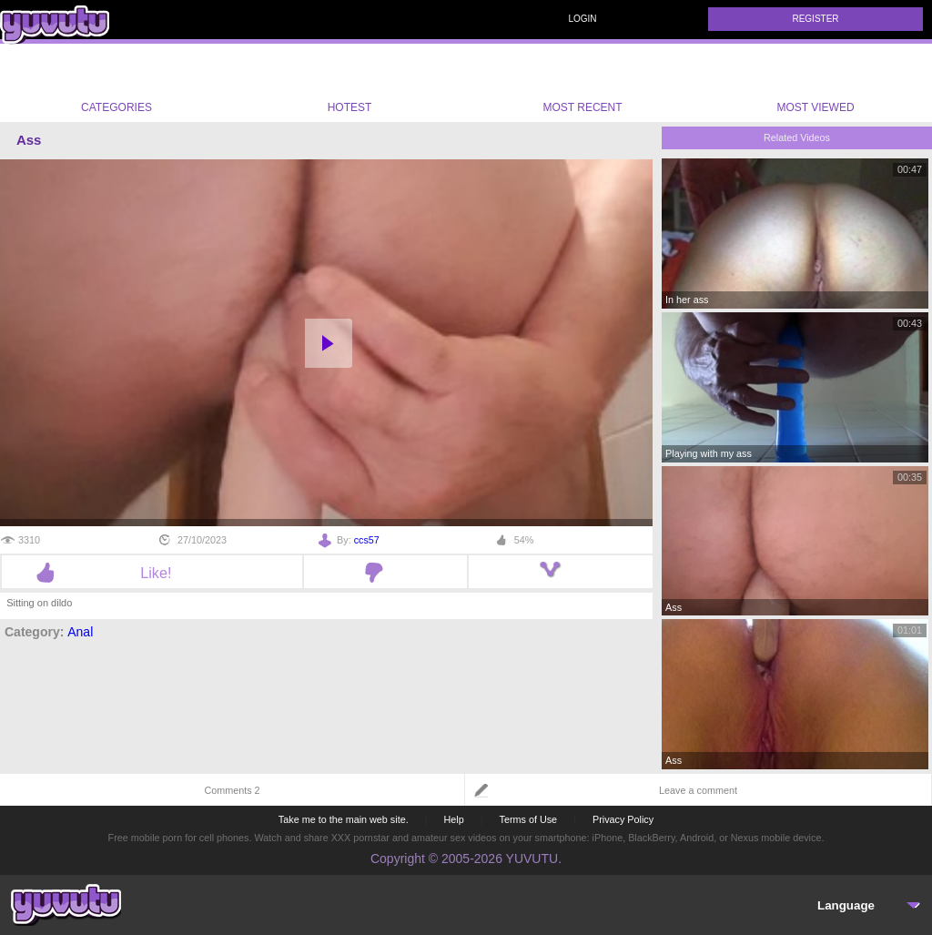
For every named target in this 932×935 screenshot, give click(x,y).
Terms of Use (529, 819)
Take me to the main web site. (344, 819)
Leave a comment (698, 790)
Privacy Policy (623, 819)
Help (453, 819)
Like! (151, 572)
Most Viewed (815, 86)
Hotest (349, 83)
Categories (116, 83)
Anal (80, 632)
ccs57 (367, 539)
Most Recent (582, 83)
